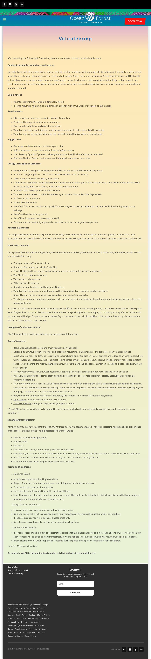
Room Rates (13, 567)
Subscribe (75, 592)
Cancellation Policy (15, 573)
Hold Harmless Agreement (18, 570)
